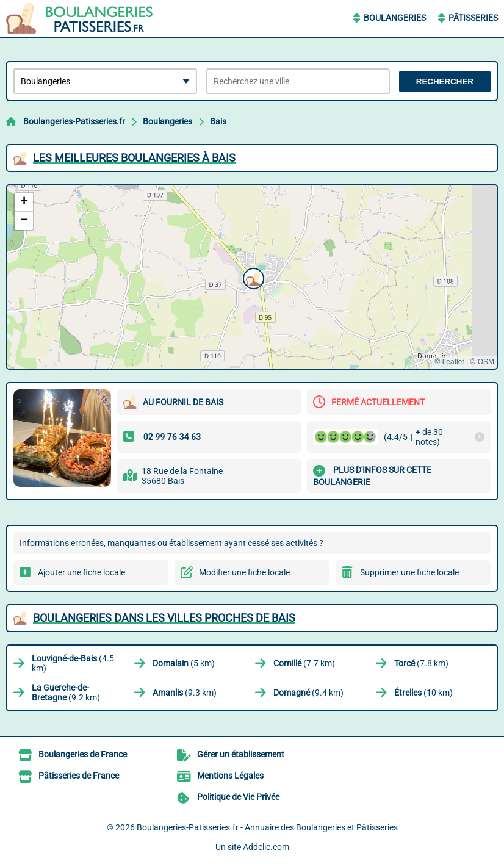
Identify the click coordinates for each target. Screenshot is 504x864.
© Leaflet (449, 362)
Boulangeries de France (82, 754)
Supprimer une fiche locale (409, 572)
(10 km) (423, 692)
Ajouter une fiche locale (81, 572)
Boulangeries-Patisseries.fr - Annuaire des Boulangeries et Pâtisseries (267, 827)
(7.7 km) (304, 663)
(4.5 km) (73, 663)
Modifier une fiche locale (244, 572)
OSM (486, 362)
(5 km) (184, 663)
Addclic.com (266, 847)
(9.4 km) (308, 692)
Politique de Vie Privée (238, 797)
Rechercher (444, 81)
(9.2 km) (66, 692)
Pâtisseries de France (78, 775)
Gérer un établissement (240, 754)
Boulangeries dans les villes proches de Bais (164, 617)
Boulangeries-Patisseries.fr (74, 121)
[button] (252, 277)
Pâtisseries (473, 18)
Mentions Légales (230, 775)
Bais (218, 121)
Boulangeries (395, 18)
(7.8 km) (421, 663)
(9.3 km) (185, 692)
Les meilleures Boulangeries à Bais (134, 157)
